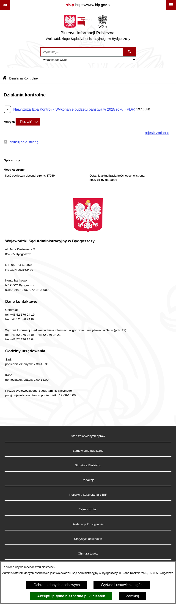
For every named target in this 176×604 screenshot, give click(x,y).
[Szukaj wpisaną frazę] (130, 51)
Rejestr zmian (87, 509)
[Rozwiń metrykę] (28, 122)
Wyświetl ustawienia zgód (122, 585)
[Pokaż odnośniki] (5, 5)
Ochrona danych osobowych (56, 585)
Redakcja (88, 480)
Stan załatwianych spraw (88, 436)
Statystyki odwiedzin (88, 539)
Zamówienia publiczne (88, 450)
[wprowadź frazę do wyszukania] (82, 51)
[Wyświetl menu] (171, 5)
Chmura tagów (88, 553)
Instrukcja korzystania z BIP (88, 494)
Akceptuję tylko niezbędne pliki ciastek (71, 596)
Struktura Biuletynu (88, 465)
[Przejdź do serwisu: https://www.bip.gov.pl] (88, 5)
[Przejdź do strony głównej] (88, 29)
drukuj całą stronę (24, 142)
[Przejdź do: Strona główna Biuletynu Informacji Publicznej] (4, 78)
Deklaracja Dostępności (88, 524)
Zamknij (132, 596)
